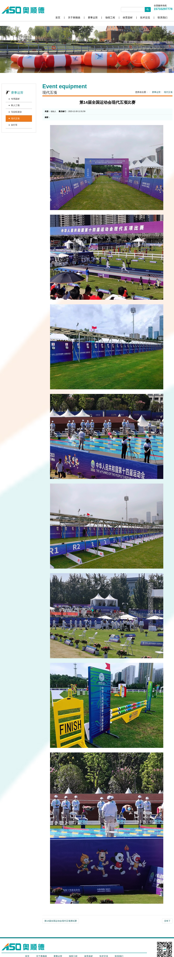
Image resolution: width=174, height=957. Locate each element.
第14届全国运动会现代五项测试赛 (60, 921)
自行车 (14, 125)
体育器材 (128, 17)
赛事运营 (93, 17)
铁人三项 (15, 105)
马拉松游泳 (16, 112)
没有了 (167, 921)
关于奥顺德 (74, 17)
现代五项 (15, 118)
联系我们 (162, 17)
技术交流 (145, 17)
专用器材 (15, 99)
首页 (57, 17)
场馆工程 (110, 17)
